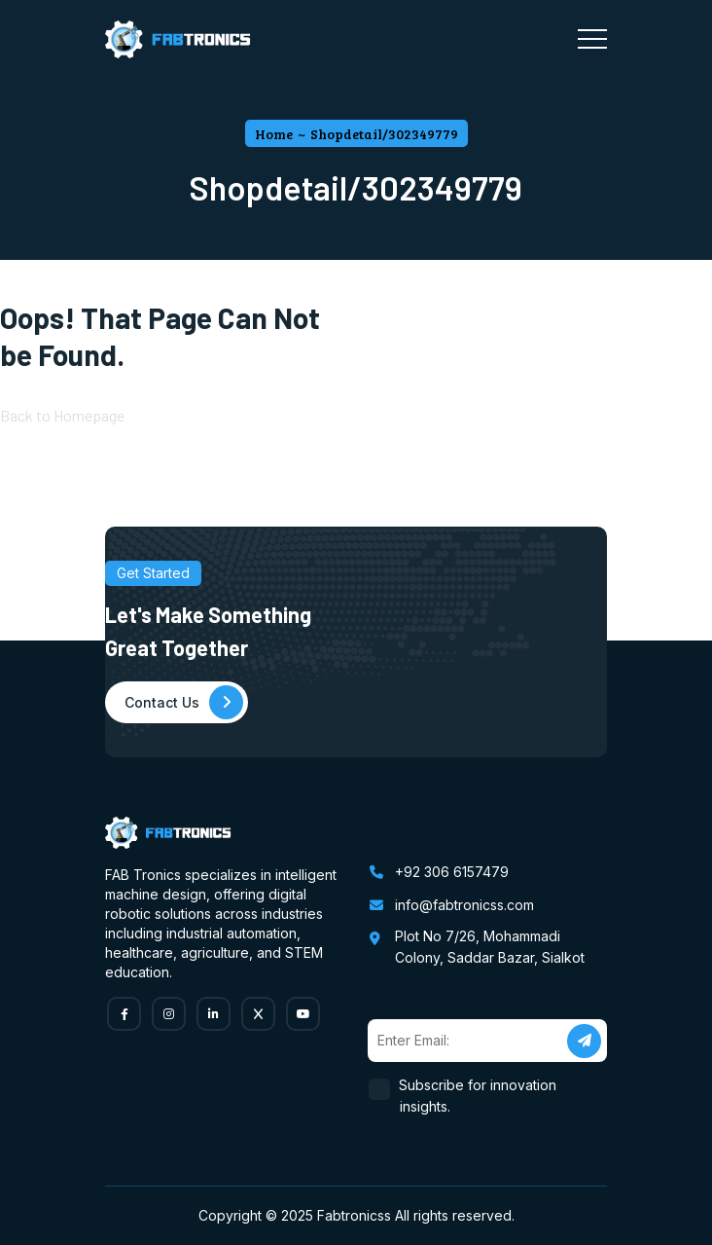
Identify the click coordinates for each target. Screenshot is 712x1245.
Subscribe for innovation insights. (478, 1096)
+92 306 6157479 (452, 871)
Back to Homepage (62, 415)
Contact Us (184, 702)
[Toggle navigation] (592, 39)
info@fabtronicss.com (464, 905)
